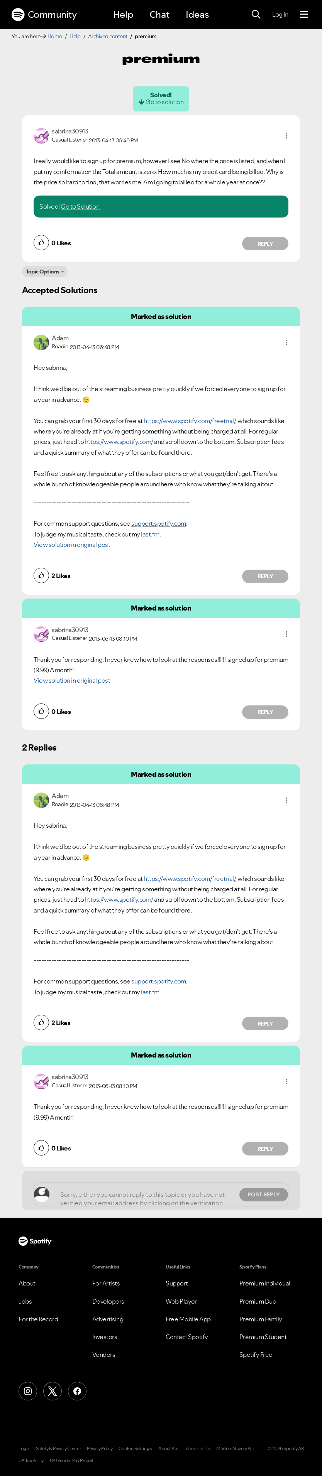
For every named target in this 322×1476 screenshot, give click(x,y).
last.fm (150, 534)
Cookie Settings (135, 1449)
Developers (108, 1301)
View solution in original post (72, 544)
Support (177, 1283)
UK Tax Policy (31, 1460)
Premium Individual (264, 1283)
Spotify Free (256, 1354)
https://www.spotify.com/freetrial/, (190, 421)
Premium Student (263, 1337)
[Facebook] (77, 1391)
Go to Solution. (81, 206)
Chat (159, 14)
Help (123, 14)
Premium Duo (257, 1301)
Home (54, 36)
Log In (280, 14)
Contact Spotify (187, 1337)
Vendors (103, 1354)
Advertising (108, 1319)
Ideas (197, 14)
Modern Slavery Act (235, 1449)
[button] (286, 136)
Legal (24, 1449)
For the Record (38, 1319)
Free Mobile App (188, 1319)
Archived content (107, 36)
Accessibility (198, 1449)
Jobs (25, 1301)
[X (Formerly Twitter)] (52, 1391)
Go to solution (164, 102)
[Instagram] (28, 1391)
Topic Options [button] (42, 271)
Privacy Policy (99, 1449)
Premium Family (260, 1319)
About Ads (169, 1449)
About (27, 1283)
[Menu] (304, 14)
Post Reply (263, 1194)
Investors (104, 1337)
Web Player (181, 1301)
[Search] (256, 15)
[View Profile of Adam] (60, 338)
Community (44, 14)
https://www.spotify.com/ (119, 441)
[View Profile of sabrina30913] (70, 131)
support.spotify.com (158, 523)
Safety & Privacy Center (58, 1449)
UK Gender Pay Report (72, 1460)
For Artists (106, 1283)
